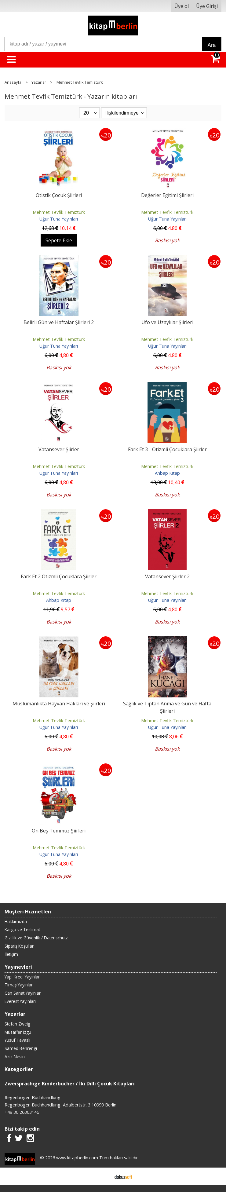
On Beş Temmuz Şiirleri (59, 830)
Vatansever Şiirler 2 (167, 576)
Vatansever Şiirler (58, 449)
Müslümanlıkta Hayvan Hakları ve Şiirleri (59, 703)
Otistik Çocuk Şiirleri (59, 195)
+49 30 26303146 (22, 1112)
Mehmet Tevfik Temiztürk (59, 212)
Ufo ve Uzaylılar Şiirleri (167, 322)
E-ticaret (103, 1176)
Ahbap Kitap (167, 473)
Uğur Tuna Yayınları (58, 219)
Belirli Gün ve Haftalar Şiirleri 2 (59, 322)
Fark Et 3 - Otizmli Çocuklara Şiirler (167, 449)
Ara (211, 45)
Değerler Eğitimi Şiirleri (167, 195)
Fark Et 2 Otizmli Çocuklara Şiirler (59, 576)
